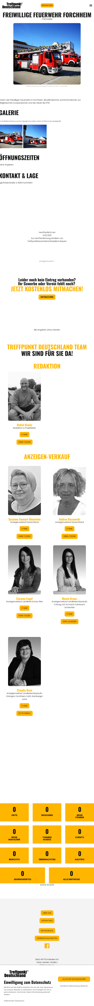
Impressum (19, 1001)
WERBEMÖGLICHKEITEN (47, 938)
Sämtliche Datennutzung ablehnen (74, 986)
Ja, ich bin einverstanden (74, 979)
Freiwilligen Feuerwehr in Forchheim (26, 100)
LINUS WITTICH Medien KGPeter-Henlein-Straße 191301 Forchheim (47, 962)
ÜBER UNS (47, 913)
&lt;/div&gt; (47, 557)
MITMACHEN (47, 5)
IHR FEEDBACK (47, 930)
